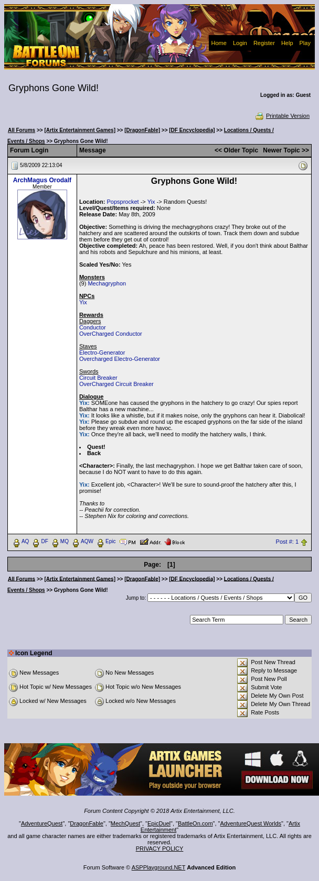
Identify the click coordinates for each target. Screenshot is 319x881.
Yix (151, 202)
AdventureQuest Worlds (251, 823)
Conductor (92, 327)
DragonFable (86, 823)
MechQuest (125, 823)
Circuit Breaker (98, 378)
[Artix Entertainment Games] (79, 130)
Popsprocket (123, 202)
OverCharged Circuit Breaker (116, 384)
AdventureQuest (42, 823)
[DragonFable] (142, 130)
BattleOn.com (195, 823)
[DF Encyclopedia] (192, 130)
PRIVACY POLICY (160, 848)
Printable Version (282, 116)
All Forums (21, 130)
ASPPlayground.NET (159, 867)
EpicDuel (159, 823)
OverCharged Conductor (110, 334)
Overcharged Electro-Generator (119, 359)
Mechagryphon (107, 283)
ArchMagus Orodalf (42, 180)
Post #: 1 (287, 541)
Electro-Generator (102, 352)
